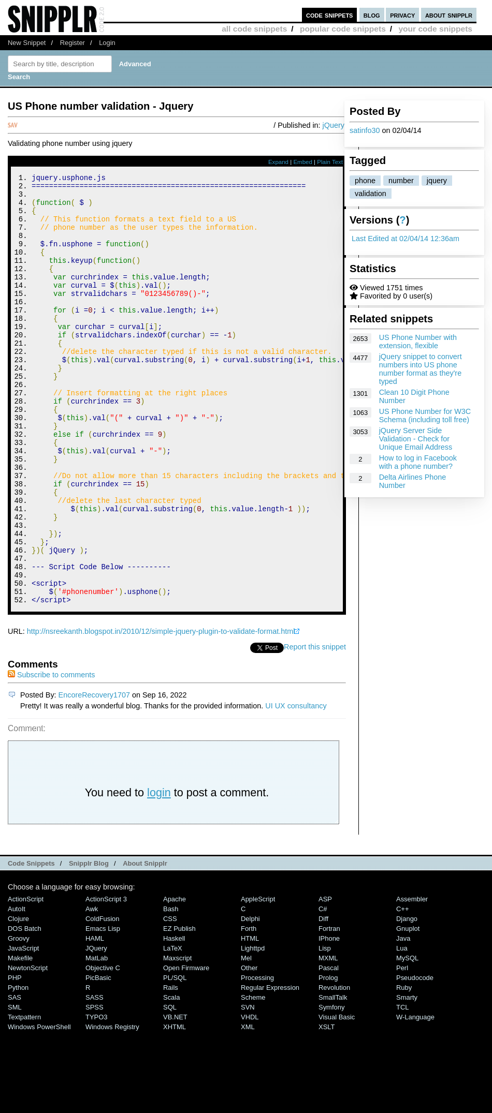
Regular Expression (270, 1068)
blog (372, 14)
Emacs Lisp (102, 1009)
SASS (94, 1078)
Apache (174, 980)
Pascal (329, 1048)
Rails (170, 1068)
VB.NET (175, 1098)
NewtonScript (28, 1048)
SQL (170, 1088)
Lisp (325, 1029)
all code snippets (254, 28)
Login (107, 43)
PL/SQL (174, 1058)
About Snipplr (145, 944)
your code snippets (435, 28)
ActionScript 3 (106, 980)
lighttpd (253, 1029)
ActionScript (26, 980)
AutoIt (16, 989)
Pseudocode (414, 1058)
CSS (170, 999)
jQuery (333, 125)
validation (370, 193)
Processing (257, 1058)
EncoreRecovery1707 (94, 775)
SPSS (94, 1088)
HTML (250, 1019)
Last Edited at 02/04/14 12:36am (405, 238)
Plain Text (330, 162)
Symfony (331, 1088)
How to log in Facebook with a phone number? (418, 462)
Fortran (329, 1009)
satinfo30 (365, 130)
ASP (325, 980)
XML (248, 1107)
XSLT (327, 1107)
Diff (323, 999)
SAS (14, 1078)
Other (249, 1048)
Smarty (406, 1078)
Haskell (174, 1019)
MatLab (96, 1039)
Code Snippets (31, 944)
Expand (278, 162)
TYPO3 (96, 1098)
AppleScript (258, 980)
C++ (402, 989)
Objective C (102, 1048)
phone (365, 180)
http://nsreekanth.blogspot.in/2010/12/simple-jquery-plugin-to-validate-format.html (161, 712)
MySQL (407, 1039)
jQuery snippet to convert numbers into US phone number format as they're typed (420, 368)
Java (403, 1019)
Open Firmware (186, 1048)
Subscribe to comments (51, 755)
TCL (402, 1088)
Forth (248, 1009)
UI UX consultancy (295, 786)
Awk (91, 989)
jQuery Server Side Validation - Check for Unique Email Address (416, 438)
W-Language (415, 1098)
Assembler (412, 980)
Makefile (20, 1039)
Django (406, 999)
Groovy (19, 1019)
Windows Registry (112, 1107)
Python (18, 1068)
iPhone (329, 1019)
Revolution (334, 1068)
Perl (402, 1048)
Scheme (253, 1078)
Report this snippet (315, 727)
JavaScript (23, 1029)
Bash (171, 989)
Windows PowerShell (39, 1107)
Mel (246, 1039)
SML (15, 1088)
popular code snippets (343, 28)
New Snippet (27, 43)
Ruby (404, 1068)
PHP (15, 1058)
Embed (302, 162)
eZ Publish (179, 1009)
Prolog (328, 1058)
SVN (248, 1088)
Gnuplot (407, 1009)
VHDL (250, 1098)
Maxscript (177, 1039)
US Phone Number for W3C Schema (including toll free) (425, 415)
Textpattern (24, 1098)
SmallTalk (333, 1078)
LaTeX (172, 1029)
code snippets (329, 14)
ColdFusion (102, 999)
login (159, 873)
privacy (402, 14)
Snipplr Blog (89, 944)
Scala (171, 1078)
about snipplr (448, 14)
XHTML (174, 1107)
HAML (94, 1019)
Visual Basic (337, 1098)
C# (323, 989)
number (401, 180)
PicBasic (98, 1058)
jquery (437, 180)
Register (72, 43)
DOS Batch (24, 1009)
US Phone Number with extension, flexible (418, 341)
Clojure (18, 999)
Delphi (250, 999)
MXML (328, 1039)
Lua (402, 1029)
